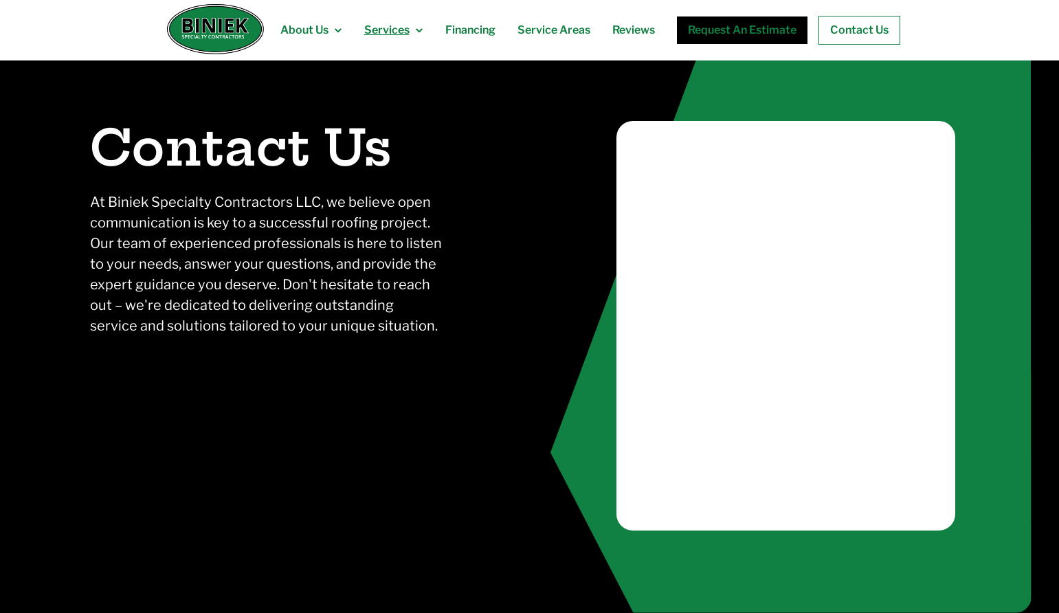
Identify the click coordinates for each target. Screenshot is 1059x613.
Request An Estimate (742, 29)
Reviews (633, 29)
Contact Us (859, 29)
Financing (470, 29)
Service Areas (553, 29)
